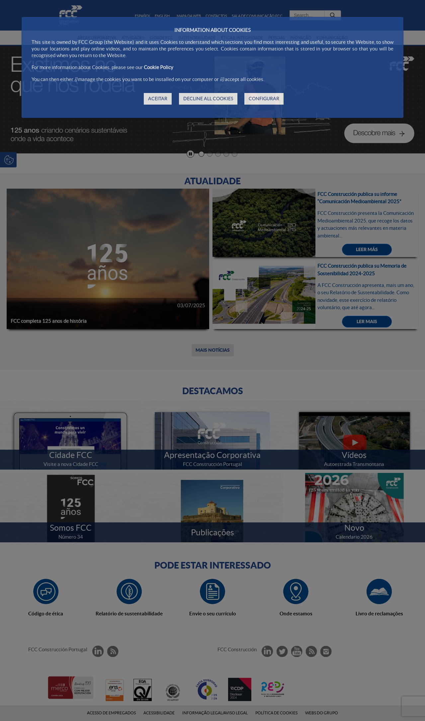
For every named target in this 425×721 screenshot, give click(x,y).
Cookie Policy (158, 67)
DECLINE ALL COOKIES (208, 98)
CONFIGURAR (264, 98)
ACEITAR (157, 98)
